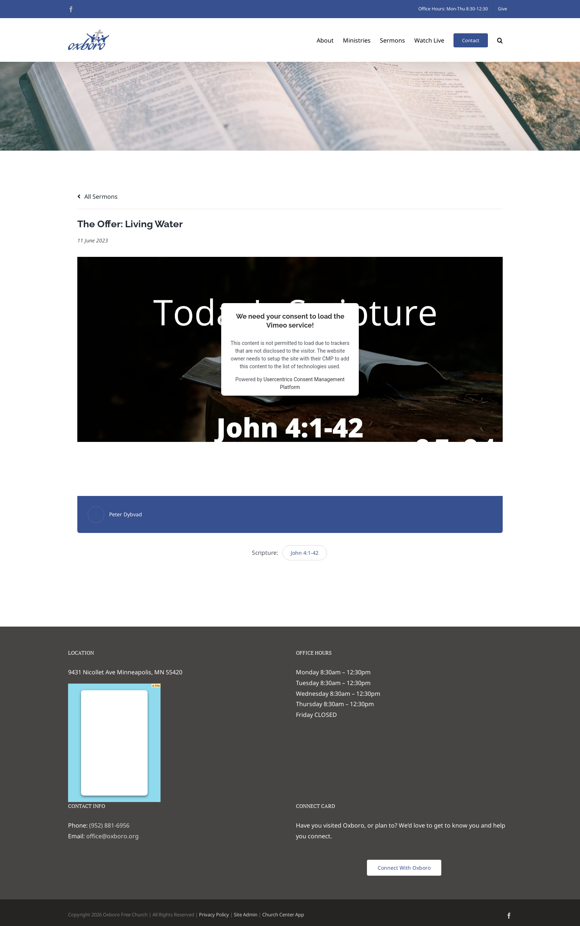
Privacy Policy (214, 914)
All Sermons (97, 196)
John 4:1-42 (304, 552)
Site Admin (245, 914)
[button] (500, 39)
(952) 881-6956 (109, 825)
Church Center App (283, 914)
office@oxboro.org (112, 836)
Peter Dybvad (125, 514)
